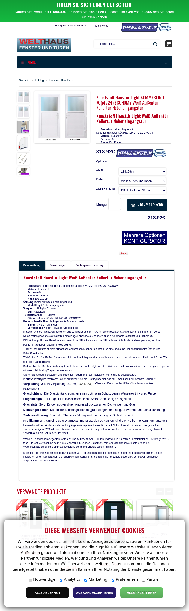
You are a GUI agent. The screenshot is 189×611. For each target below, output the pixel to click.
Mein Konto (101, 3)
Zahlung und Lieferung (90, 242)
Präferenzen (125, 579)
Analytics (70, 579)
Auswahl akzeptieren (94, 592)
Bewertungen (58, 242)
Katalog (39, 57)
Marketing (95, 579)
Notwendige (42, 579)
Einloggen (60, 3)
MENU (94, 40)
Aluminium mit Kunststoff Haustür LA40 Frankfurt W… (34, 517)
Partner (151, 579)
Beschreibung (32, 242)
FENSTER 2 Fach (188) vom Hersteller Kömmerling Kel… (153, 515)
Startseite (24, 57)
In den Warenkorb (146, 182)
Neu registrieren (77, 3)
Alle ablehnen (47, 592)
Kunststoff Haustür (59, 57)
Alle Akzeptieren (142, 592)
